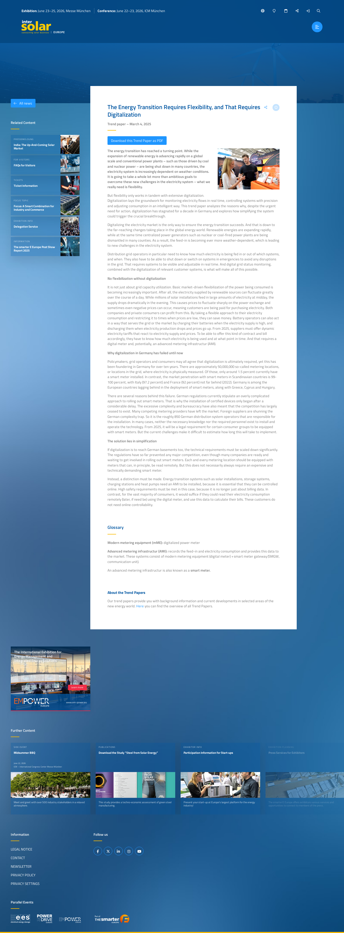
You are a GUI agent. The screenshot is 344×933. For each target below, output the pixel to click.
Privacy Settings (25, 883)
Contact (18, 857)
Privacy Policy (23, 875)
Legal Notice (21, 849)
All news (21, 103)
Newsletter (21, 866)
